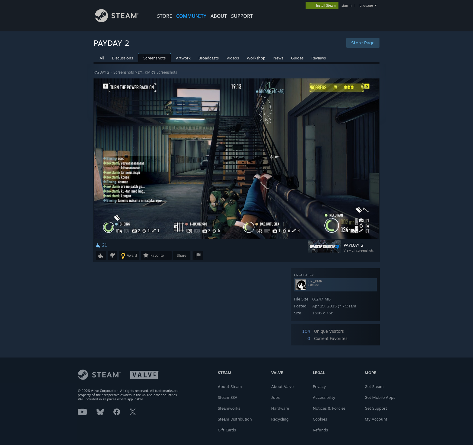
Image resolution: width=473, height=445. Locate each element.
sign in (346, 5)
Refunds (320, 430)
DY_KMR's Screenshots (157, 72)
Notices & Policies (329, 408)
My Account (376, 419)
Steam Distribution (235, 419)
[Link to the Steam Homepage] (121, 20)
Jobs (275, 397)
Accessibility (324, 397)
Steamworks (229, 408)
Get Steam (374, 386)
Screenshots (123, 72)
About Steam (230, 386)
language (366, 5)
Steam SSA (227, 397)
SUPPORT (242, 16)
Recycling (280, 419)
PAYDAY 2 (102, 72)
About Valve (282, 386)
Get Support (376, 408)
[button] (101, 255)
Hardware (280, 408)
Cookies (320, 419)
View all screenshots (359, 250)
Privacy (319, 386)
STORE (164, 16)
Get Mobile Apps (380, 397)
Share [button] (181, 255)
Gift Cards (227, 430)
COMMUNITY (191, 16)
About (219, 16)
